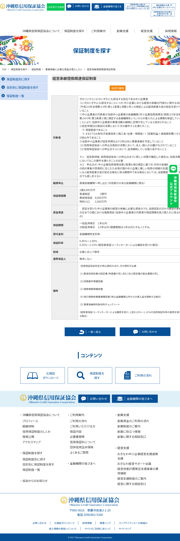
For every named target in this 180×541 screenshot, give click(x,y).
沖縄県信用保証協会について (41, 31)
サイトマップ (125, 528)
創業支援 (122, 31)
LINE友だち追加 (55, 7)
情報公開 (28, 436)
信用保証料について (83, 442)
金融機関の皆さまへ (83, 463)
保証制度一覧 (12, 96)
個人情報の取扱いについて (63, 528)
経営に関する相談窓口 (131, 484)
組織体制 (28, 426)
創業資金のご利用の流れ (133, 421)
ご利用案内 (98, 31)
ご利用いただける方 (83, 426)
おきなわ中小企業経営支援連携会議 (137, 456)
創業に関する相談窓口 (131, 436)
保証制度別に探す (15, 79)
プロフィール (30, 421)
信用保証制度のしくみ (36, 431)
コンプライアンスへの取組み (133, 523)
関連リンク (105, 523)
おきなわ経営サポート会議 (134, 463)
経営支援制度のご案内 (131, 478)
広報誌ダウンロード (64, 523)
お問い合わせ (39, 523)
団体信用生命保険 (81, 447)
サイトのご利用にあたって (97, 528)
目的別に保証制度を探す (19, 87)
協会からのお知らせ (35, 480)
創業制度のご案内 (129, 426)
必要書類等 (77, 436)
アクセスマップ (31, 442)
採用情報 (87, 523)
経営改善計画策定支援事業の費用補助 (137, 470)
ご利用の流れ (78, 421)
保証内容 (76, 431)
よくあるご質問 (79, 452)
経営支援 (147, 31)
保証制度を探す (74, 31)
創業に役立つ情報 (129, 431)
